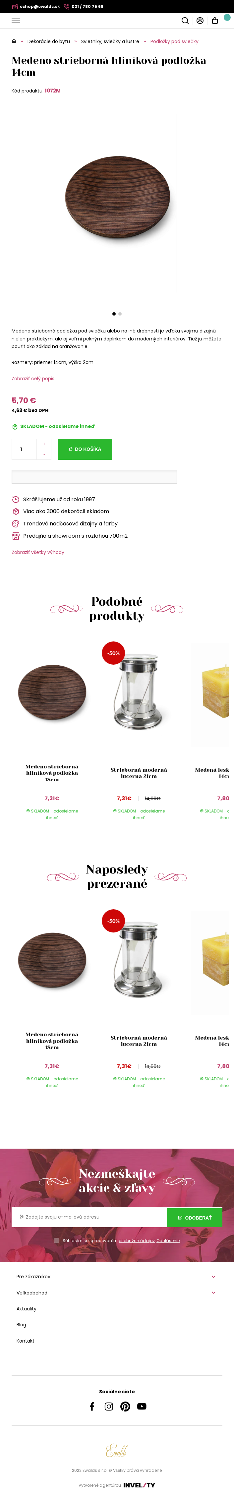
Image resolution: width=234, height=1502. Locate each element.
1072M (53, 90)
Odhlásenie (168, 1240)
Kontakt (25, 1341)
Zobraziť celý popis (33, 378)
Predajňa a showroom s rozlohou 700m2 (70, 536)
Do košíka (88, 449)
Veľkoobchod (32, 1293)
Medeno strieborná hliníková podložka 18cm (51, 772)
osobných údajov (137, 1240)
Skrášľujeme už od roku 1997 (53, 500)
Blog (21, 1324)
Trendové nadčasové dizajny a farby (65, 524)
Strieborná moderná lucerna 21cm (138, 773)
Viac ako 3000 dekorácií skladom (60, 512)
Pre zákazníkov (33, 1276)
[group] (55, 734)
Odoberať (195, 1217)
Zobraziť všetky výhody (38, 552)
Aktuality (26, 1308)
